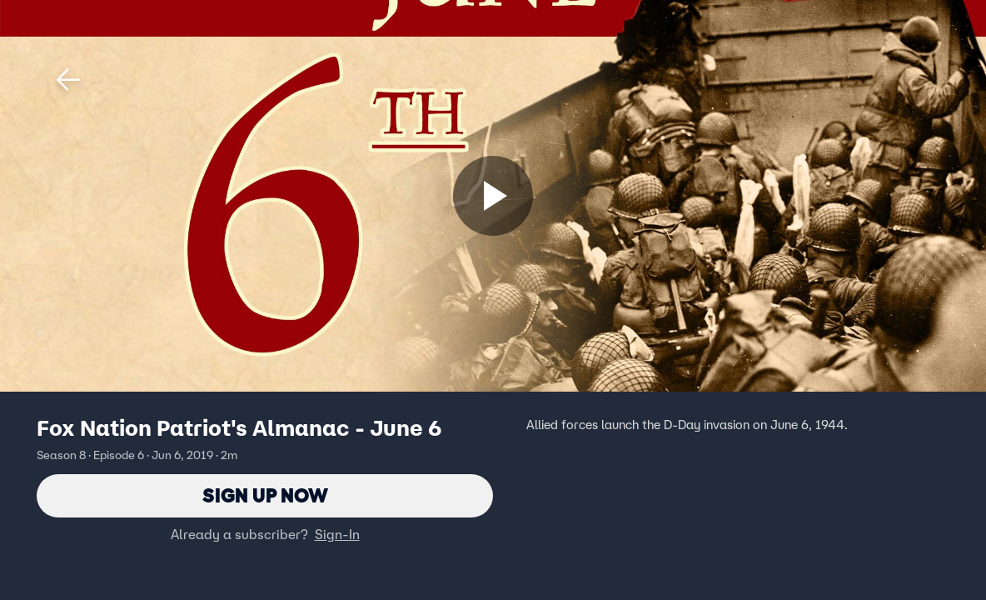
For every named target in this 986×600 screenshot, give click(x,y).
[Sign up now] (493, 196)
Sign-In (337, 534)
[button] (68, 80)
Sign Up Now (265, 495)
